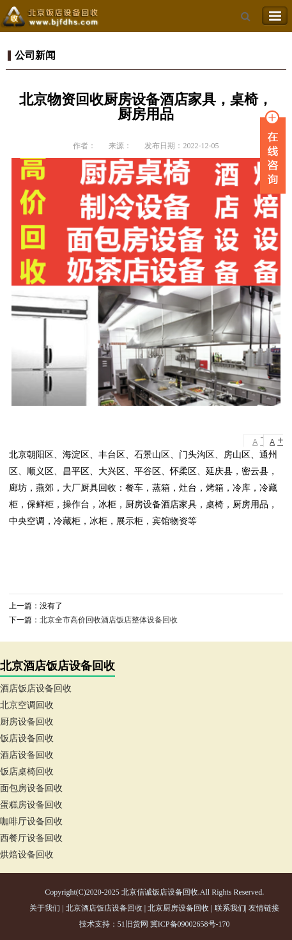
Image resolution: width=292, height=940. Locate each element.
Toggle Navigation (275, 16)
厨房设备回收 (27, 722)
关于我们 (44, 908)
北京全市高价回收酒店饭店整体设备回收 (109, 619)
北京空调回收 (27, 705)
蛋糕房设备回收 (31, 805)
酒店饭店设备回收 (36, 688)
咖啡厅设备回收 (31, 821)
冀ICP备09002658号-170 (190, 924)
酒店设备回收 (27, 755)
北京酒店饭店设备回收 (104, 908)
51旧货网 (133, 924)
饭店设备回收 (27, 738)
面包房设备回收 (31, 788)
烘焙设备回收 (27, 854)
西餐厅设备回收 (31, 838)
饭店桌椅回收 (27, 771)
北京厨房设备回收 (178, 908)
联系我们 (230, 908)
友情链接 (264, 908)
